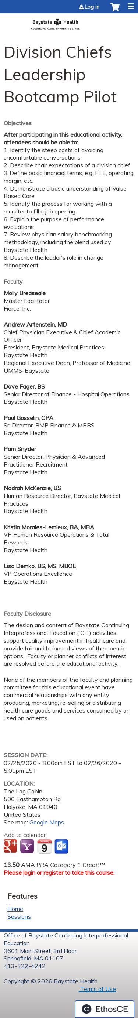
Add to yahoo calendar (27, 846)
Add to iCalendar (44, 846)
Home (15, 908)
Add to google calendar (11, 846)
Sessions (19, 916)
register (53, 872)
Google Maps (46, 822)
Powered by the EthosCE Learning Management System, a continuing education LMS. (104, 1009)
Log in (92, 7)
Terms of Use (97, 989)
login (29, 872)
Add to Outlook (62, 846)
